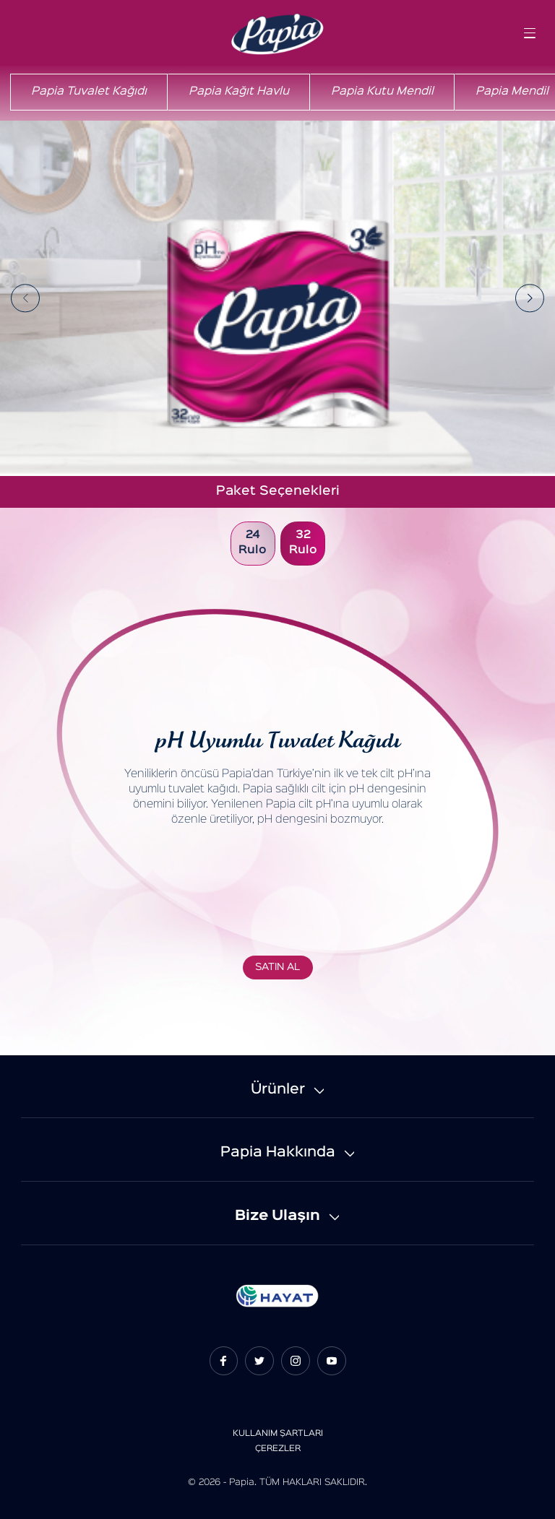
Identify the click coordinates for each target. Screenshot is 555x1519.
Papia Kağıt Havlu (239, 92)
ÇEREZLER (278, 1449)
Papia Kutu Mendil (382, 92)
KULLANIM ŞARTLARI (278, 1433)
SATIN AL (277, 967)
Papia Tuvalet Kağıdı (89, 92)
